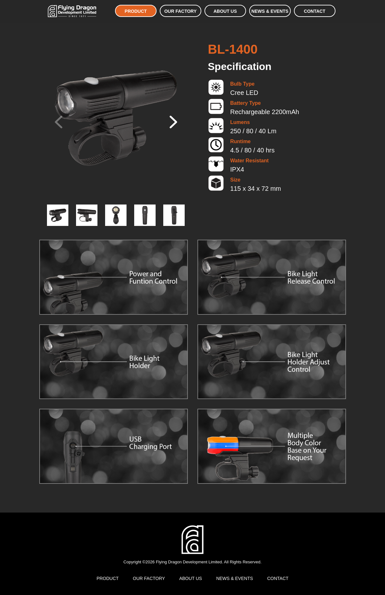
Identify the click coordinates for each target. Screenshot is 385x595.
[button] (172, 122)
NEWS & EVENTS (270, 11)
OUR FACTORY (180, 11)
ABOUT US (225, 11)
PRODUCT (136, 11)
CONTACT (314, 11)
